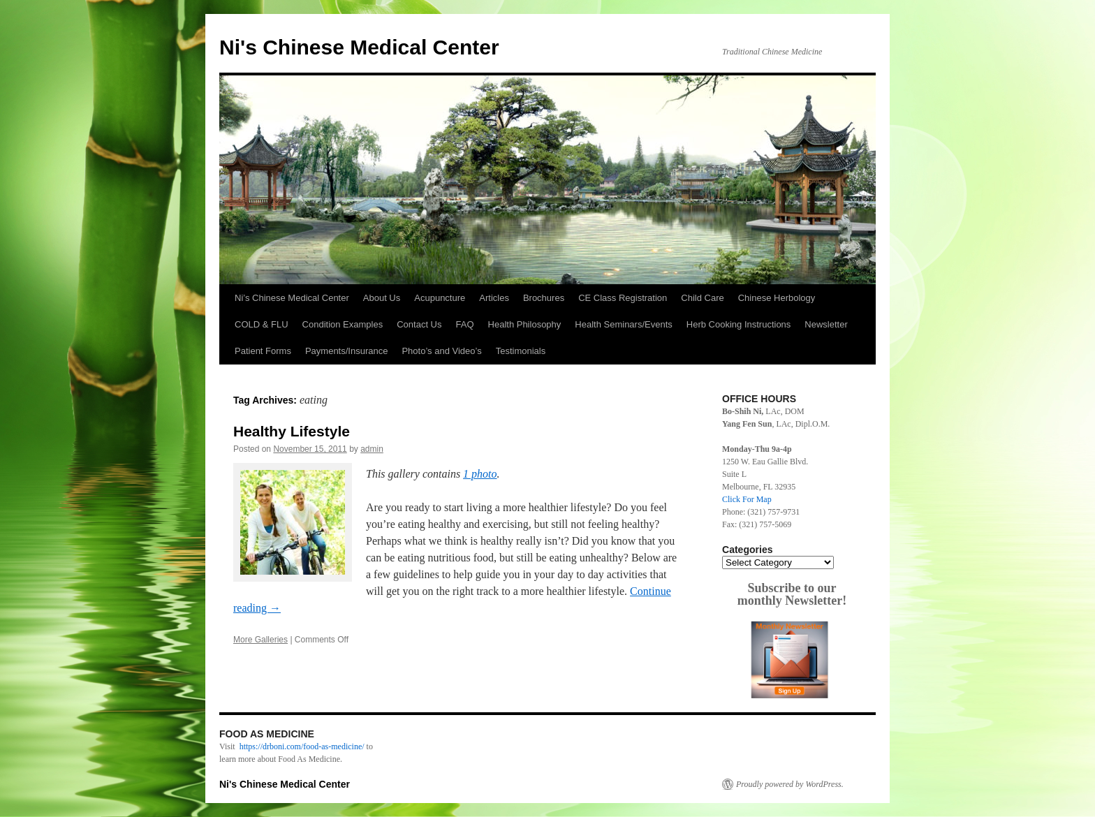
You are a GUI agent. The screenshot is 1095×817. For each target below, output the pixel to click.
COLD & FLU (261, 324)
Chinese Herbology (777, 298)
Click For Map (747, 499)
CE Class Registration (622, 298)
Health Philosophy (524, 324)
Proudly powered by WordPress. (790, 784)
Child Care (702, 298)
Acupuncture (439, 298)
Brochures (543, 298)
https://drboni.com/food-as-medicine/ (302, 746)
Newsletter (825, 324)
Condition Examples (342, 324)
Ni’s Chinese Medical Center (292, 298)
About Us (381, 298)
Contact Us (419, 324)
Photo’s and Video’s (441, 351)
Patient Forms (263, 351)
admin (371, 449)
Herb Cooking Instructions (738, 324)
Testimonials (521, 351)
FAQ (465, 324)
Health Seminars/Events (623, 324)
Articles (494, 298)
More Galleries (260, 640)
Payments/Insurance (346, 351)
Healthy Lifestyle (291, 431)
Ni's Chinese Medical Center (359, 47)
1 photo (480, 474)
